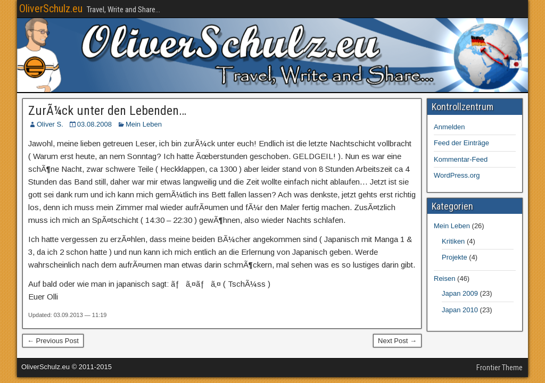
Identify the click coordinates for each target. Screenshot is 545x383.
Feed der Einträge (461, 143)
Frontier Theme (499, 367)
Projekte (454, 257)
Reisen (444, 278)
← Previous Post (53, 341)
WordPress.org (457, 175)
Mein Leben (144, 124)
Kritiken (453, 241)
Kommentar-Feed (461, 159)
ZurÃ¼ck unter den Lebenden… (107, 110)
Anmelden (449, 127)
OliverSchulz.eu (50, 8)
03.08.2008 (94, 124)
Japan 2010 (460, 310)
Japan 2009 (460, 293)
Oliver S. (50, 124)
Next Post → (397, 341)
